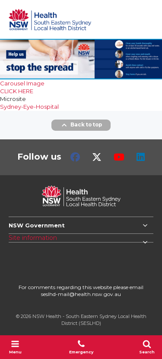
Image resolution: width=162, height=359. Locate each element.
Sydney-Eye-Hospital (29, 106)
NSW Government (37, 225)
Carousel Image (22, 83)
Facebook (75, 157)
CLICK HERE (16, 91)
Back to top (81, 125)
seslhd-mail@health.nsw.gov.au (81, 294)
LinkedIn (141, 157)
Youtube (119, 157)
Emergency (81, 347)
